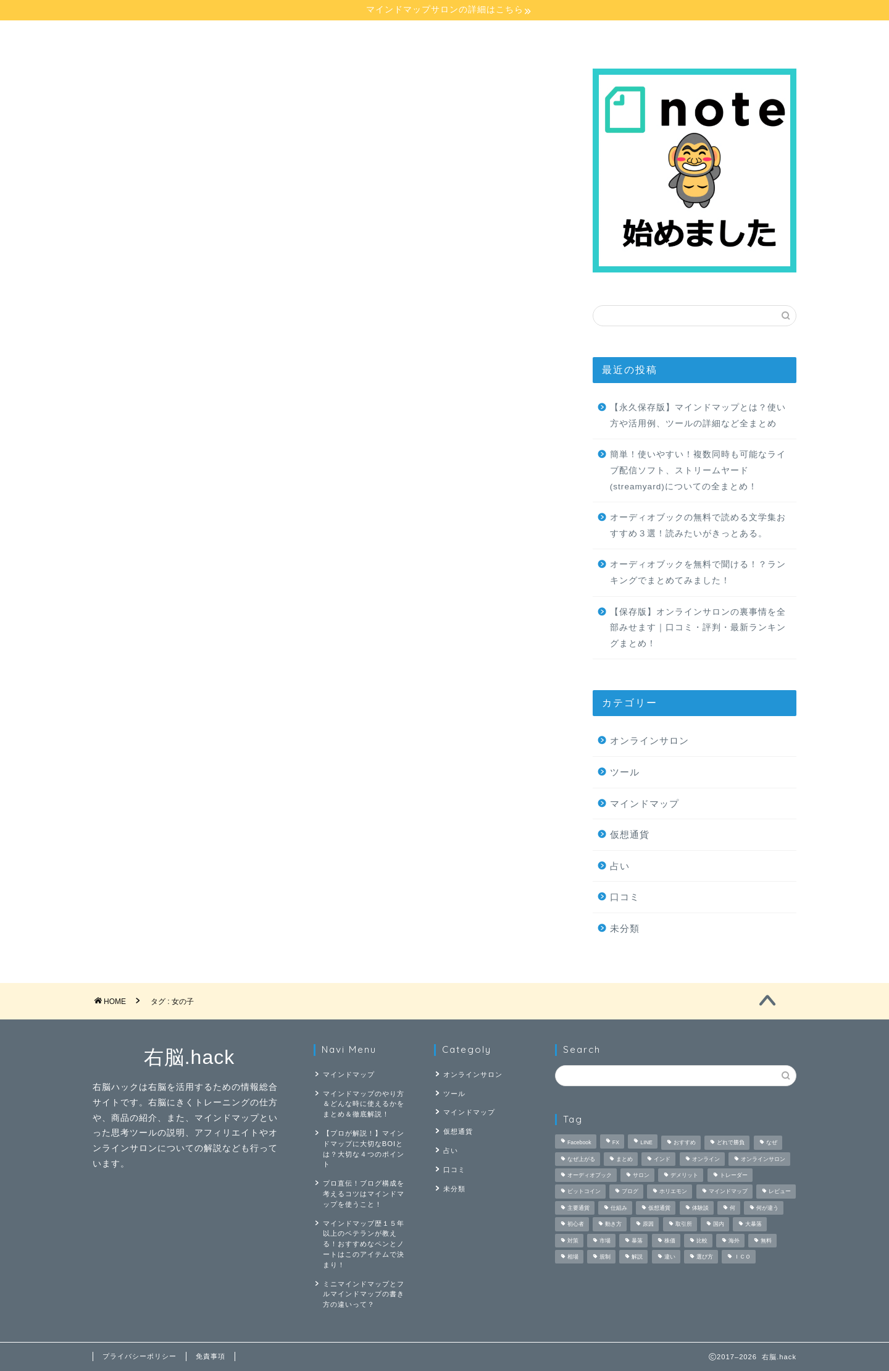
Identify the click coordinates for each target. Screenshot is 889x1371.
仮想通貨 (629, 834)
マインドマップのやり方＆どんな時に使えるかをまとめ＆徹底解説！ (363, 1104)
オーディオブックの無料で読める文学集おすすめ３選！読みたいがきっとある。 (698, 525)
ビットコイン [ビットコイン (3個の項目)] (584, 1192)
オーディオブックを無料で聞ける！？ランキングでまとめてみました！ (698, 572)
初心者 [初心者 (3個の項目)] (575, 1224)
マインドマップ (644, 803)
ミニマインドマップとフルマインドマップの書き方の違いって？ (363, 1294)
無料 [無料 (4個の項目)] (766, 1241)
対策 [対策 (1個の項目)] (572, 1241)
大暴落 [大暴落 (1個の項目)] (753, 1224)
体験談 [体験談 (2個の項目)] (700, 1208)
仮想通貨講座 (662, 35)
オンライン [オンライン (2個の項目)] (706, 1159)
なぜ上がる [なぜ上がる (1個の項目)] (581, 1159)
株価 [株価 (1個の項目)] (669, 1241)
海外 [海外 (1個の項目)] (734, 1241)
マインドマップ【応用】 (283, 35)
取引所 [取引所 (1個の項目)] (683, 1224)
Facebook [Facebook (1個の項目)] (579, 1143)
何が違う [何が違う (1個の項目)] (767, 1208)
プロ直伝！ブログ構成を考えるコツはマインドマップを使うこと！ (363, 1193)
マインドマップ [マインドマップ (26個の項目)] (728, 1192)
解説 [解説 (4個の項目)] (637, 1257)
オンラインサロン (409, 35)
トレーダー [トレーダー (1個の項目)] (734, 1175)
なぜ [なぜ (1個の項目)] (771, 1143)
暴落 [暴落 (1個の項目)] (637, 1241)
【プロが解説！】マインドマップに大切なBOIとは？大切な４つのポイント (363, 1148)
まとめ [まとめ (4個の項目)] (624, 1159)
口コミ (625, 897)
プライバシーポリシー (139, 1356)
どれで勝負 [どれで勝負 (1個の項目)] (731, 1143)
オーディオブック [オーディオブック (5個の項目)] (589, 1175)
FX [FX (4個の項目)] (615, 1143)
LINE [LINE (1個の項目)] (646, 1143)
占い (536, 35)
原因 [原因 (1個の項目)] (648, 1224)
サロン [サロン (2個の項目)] (641, 1175)
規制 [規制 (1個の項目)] (605, 1257)
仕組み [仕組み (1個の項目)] (619, 1208)
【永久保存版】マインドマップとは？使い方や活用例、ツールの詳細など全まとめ (698, 415)
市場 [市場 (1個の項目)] (605, 1241)
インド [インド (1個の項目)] (662, 1159)
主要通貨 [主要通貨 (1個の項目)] (578, 1208)
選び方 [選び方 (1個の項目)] (704, 1257)
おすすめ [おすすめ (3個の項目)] (685, 1143)
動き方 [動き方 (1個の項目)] (613, 1224)
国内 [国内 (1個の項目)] (718, 1224)
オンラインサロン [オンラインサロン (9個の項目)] (763, 1159)
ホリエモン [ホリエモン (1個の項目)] (673, 1192)
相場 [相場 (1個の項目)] (572, 1257)
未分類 (625, 928)
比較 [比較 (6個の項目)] (701, 1241)
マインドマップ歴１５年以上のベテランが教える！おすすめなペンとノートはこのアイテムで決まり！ (363, 1244)
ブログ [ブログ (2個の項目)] (630, 1192)
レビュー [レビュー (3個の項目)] (780, 1192)
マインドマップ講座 (156, 35)
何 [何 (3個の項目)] (732, 1208)
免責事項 (210, 1356)
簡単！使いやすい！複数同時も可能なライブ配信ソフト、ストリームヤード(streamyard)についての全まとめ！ (698, 470)
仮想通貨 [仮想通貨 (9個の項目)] (659, 1208)
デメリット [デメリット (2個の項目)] (684, 1175)
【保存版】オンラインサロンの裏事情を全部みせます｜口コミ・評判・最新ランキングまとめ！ (698, 627)
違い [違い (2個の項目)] (669, 1257)
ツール (625, 772)
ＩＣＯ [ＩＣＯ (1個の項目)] (742, 1257)
